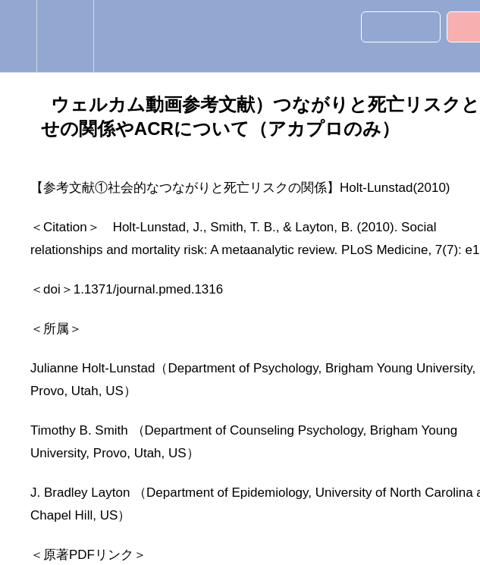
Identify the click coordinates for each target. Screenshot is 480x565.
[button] (18, 36)
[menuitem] (64, 36)
